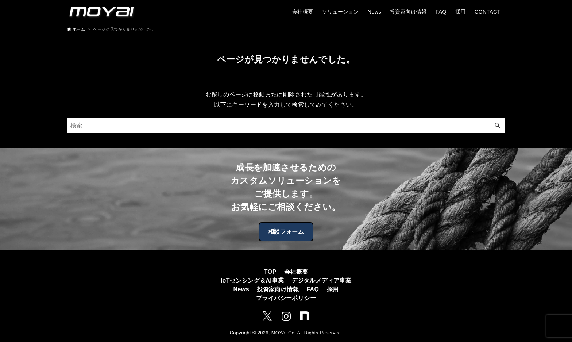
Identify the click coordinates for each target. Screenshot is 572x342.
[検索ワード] (286, 125)
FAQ (312, 289)
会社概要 (296, 272)
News (241, 289)
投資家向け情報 (278, 289)
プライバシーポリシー (286, 298)
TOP (270, 272)
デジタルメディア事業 (321, 280)
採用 (333, 289)
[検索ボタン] (497, 125)
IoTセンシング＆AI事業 (252, 280)
